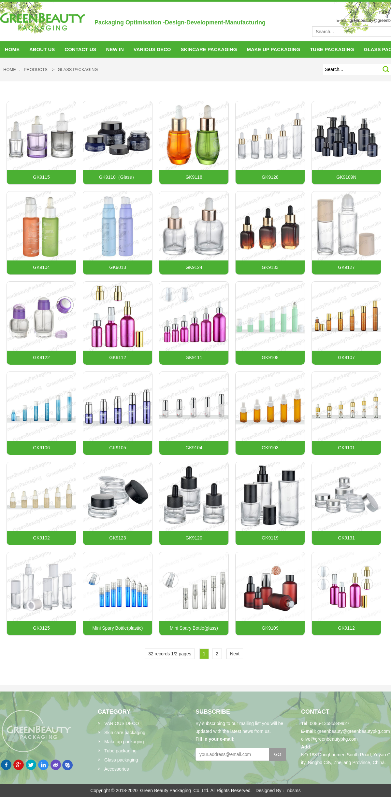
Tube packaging (120, 750)
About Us (42, 49)
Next (234, 653)
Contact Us (80, 49)
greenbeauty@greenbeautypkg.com (353, 731)
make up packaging (273, 49)
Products (36, 69)
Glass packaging (78, 69)
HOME (12, 49)
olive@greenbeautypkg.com (329, 739)
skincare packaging (209, 49)
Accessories (116, 769)
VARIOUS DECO (152, 49)
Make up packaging (124, 741)
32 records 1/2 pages (169, 653)
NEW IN (115, 49)
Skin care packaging (124, 732)
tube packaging (332, 49)
